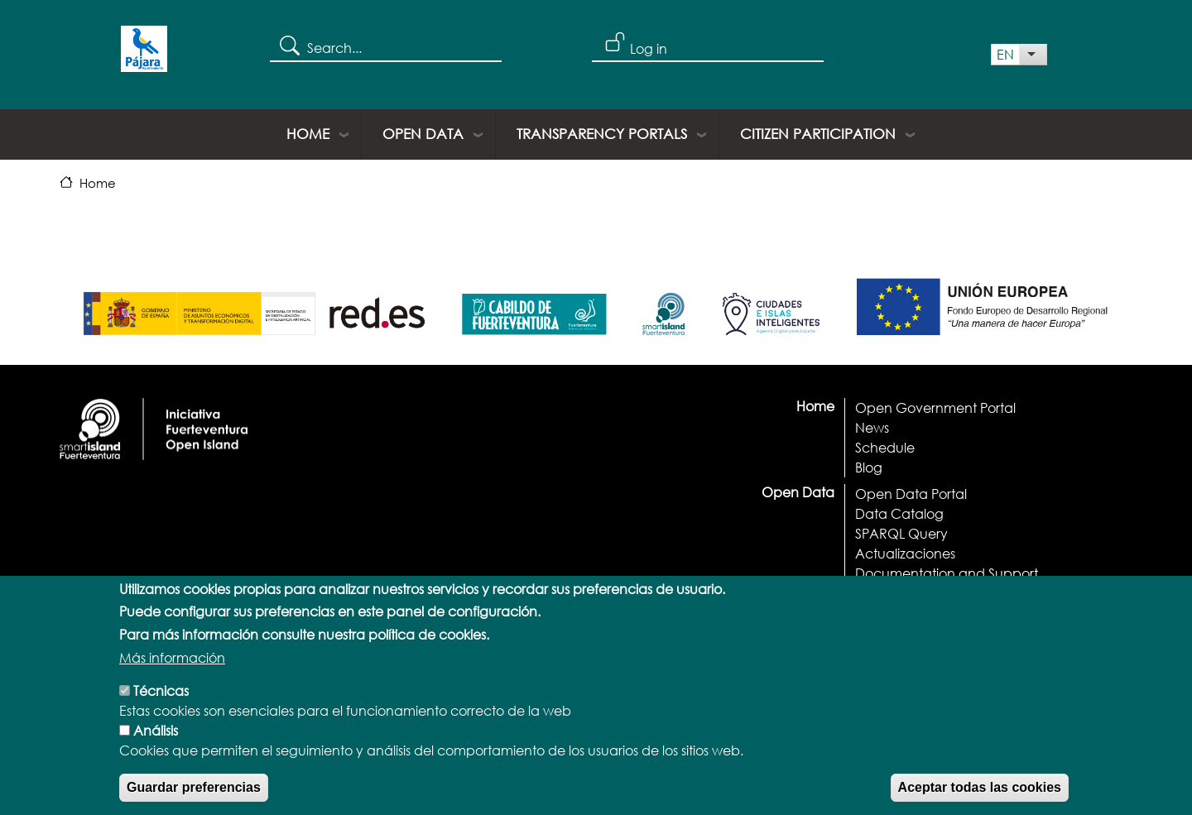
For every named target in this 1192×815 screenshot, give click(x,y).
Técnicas (161, 703)
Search (288, 44)
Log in (648, 48)
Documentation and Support (946, 573)
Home (307, 133)
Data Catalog (899, 513)
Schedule (885, 447)
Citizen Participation (818, 133)
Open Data (423, 133)
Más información (172, 670)
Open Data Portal (911, 493)
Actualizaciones (905, 553)
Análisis (155, 743)
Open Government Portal (935, 407)
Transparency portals (602, 133)
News (872, 427)
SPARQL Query (901, 533)
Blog (868, 467)
